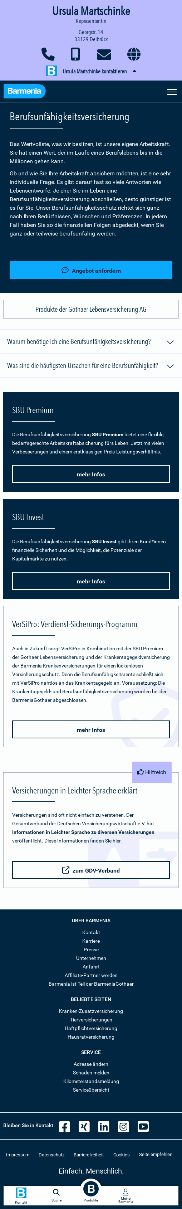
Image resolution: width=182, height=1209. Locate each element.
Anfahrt (91, 967)
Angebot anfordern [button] (91, 270)
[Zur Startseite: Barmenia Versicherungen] (24, 92)
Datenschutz (51, 1154)
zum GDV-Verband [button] (91, 870)
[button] (91, 72)
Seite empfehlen (155, 1154)
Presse (91, 949)
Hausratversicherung (91, 1037)
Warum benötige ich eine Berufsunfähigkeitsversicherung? (91, 342)
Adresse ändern (91, 1064)
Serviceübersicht (91, 1090)
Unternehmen (91, 958)
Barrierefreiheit (89, 1154)
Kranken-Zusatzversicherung (91, 1011)
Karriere (91, 941)
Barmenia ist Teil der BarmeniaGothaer (91, 984)
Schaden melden (91, 1073)
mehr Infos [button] (91, 474)
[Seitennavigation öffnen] (172, 91)
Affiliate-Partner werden (91, 975)
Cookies (121, 1154)
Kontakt (91, 932)
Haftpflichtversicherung (91, 1028)
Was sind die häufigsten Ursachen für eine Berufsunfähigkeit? (91, 366)
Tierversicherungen (91, 1020)
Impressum (17, 1154)
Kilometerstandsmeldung (91, 1081)
